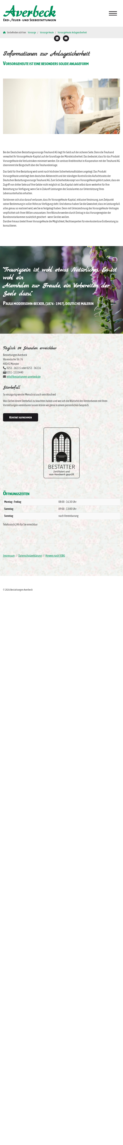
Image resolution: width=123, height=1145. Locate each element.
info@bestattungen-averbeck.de (24, 376)
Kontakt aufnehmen (20, 417)
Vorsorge (32, 32)
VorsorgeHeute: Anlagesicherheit (72, 32)
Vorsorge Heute (47, 32)
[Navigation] (113, 13)
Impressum (9, 555)
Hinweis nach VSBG (55, 555)
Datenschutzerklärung (30, 555)
